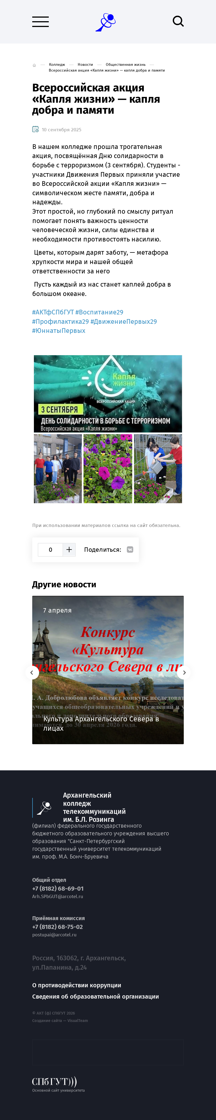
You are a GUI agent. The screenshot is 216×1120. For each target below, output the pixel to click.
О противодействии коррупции (76, 985)
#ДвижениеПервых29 (124, 321)
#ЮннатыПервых (58, 331)
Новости (85, 64)
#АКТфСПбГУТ (53, 312)
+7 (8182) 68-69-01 (57, 888)
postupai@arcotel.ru (54, 935)
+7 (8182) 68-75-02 (57, 927)
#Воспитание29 (99, 312)
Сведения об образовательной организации (95, 996)
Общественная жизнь (125, 64)
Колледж (57, 64)
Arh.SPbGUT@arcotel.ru (57, 896)
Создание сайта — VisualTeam (60, 1020)
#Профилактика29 (60, 321)
